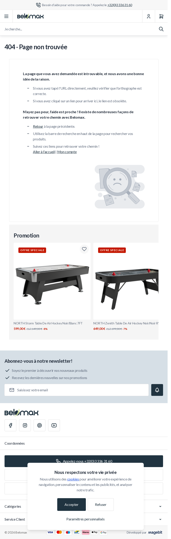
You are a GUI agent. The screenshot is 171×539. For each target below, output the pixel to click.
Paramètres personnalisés (85, 519)
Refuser (101, 504)
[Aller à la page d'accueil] (30, 16)
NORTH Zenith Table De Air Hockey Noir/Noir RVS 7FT (131, 326)
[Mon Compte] (148, 16)
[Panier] (161, 16)
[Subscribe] (157, 390)
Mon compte (67, 151)
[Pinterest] (39, 425)
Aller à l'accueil (44, 151)
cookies (73, 479)
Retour (38, 126)
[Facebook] (10, 425)
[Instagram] (25, 425)
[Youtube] (54, 425)
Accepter (71, 504)
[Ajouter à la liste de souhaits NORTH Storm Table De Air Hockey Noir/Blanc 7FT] (84, 249)
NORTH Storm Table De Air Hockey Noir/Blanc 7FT (52, 326)
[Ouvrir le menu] (6, 16)
